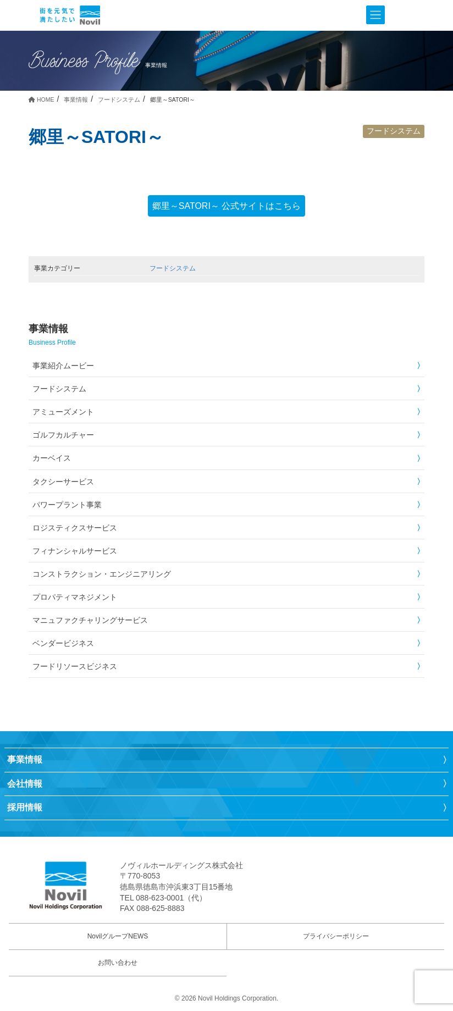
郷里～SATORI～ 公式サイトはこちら (226, 206)
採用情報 (24, 807)
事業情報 (24, 759)
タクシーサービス (63, 481)
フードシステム (394, 130)
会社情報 (24, 783)
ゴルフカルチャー (63, 434)
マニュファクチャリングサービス (90, 620)
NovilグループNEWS (117, 936)
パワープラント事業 (67, 504)
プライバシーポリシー (336, 936)
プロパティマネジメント (74, 597)
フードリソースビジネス (74, 666)
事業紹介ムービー (63, 365)
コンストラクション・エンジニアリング (101, 574)
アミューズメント (63, 411)
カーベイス (51, 458)
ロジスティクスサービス (74, 527)
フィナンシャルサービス (74, 550)
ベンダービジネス (63, 643)
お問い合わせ (117, 962)
